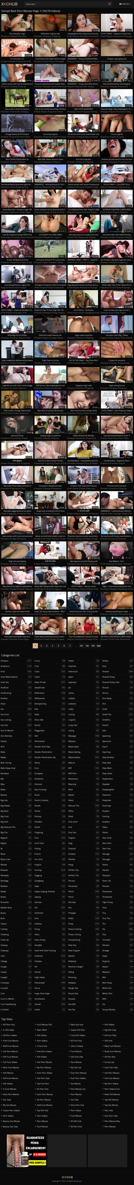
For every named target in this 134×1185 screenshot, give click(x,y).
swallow (117, 822)
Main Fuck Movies (11, 1067)
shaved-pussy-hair (117, 682)
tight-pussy (117, 902)
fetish (50, 827)
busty (16, 913)
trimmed (81, 187)
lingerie (84, 720)
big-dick (16, 822)
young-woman (117, 1009)
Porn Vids (109, 1110)
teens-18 (117, 881)
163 (92, 645)
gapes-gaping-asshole (50, 891)
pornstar (84, 902)
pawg (90, 61)
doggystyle (13, 513)
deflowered (50, 698)
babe (127, 438)
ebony (24, 262)
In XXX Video (8, 1029)
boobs (16, 891)
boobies (16, 886)
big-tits (16, 832)
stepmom (117, 795)
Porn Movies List (78, 1089)
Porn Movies (42, 1121)
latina (48, 388)
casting (16, 929)
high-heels (50, 977)
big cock (72, 61)
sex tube (7, 1099)
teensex (57, 513)
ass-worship (16, 736)
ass (27, 187)
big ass (96, 61)
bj (16, 848)
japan (84, 677)
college (16, 961)
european (50, 773)
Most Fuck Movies (113, 1046)
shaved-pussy (117, 677)
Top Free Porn (43, 1083)
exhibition (50, 779)
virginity (61, 639)
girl (132, 614)
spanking (110, 564)
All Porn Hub (76, 1126)
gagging (50, 875)
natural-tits (84, 806)
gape (28, 212)
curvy (50, 661)
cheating (25, 111)
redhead (84, 961)
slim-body (117, 698)
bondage (16, 881)
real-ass (84, 945)
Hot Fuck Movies (112, 1078)
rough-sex (84, 988)
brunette (23, 36)
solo (117, 730)
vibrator (117, 945)
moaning (72, 111)
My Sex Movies (9, 1105)
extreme (30, 614)
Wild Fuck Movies (10, 1046)
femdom (54, 262)
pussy (118, 337)
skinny (52, 61)
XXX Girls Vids (77, 1056)
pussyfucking (84, 940)
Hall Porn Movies (44, 1062)
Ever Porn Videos (78, 1078)
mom (61, 111)
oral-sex (84, 832)
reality (47, 639)
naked (84, 795)
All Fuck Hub (76, 1040)
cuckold (16, 988)
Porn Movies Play (112, 1121)
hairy (28, 136)
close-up (16, 940)
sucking (117, 816)
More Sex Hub (77, 1024)
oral (42, 388)
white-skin (117, 993)
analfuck (16, 687)
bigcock (16, 838)
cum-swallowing (16, 1004)
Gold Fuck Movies (44, 1105)
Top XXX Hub (42, 1110)
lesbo (84, 709)
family (38, 111)
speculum (117, 741)
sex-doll (84, 1004)
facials (50, 806)
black (16, 854)
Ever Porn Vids (111, 1115)
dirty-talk (50, 720)
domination (50, 741)
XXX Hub (108, 1040)
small (117, 709)
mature (84, 763)
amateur (39, 36)
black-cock (16, 859)
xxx (117, 1004)
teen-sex (117, 848)
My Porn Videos (111, 1083)
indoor (84, 661)
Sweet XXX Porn (78, 1029)
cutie (63, 212)
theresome (117, 891)
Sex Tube (75, 1099)
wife (18, 111)
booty (16, 897)
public (61, 262)
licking (84, 714)
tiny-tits (117, 918)
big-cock (16, 816)
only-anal (84, 822)
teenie (56, 136)
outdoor (6, 136)
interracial (84, 671)
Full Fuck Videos (10, 1062)
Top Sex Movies (111, 1105)
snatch (117, 725)
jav (84, 687)
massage (84, 736)
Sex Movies (76, 1083)
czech (50, 677)
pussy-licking (84, 934)
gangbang (90, 312)
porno (84, 897)
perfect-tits (84, 875)
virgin (96, 187)
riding (129, 111)
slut (117, 704)
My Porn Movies (44, 1067)
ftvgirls (50, 865)
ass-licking (16, 720)
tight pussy (15, 212)
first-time (50, 843)
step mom (53, 111)
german (50, 902)
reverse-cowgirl (84, 967)
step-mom (117, 768)
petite (130, 61)
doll (50, 736)
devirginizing (50, 704)
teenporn (48, 513)
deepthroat (48, 162)
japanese (94, 564)
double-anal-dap (50, 747)
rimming (84, 977)
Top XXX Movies (111, 1099)
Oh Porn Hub (42, 1089)
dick (50, 709)
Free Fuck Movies (10, 1040)
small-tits (117, 714)
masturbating (84, 752)
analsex (16, 698)
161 (81, 645)
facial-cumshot (50, 800)
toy (117, 929)
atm (16, 747)
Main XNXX (42, 1029)
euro (50, 768)
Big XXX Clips (110, 1029)
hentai (50, 972)
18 (29, 61)
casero (16, 924)
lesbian (84, 698)
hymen (50, 1004)
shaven (117, 687)
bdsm (46, 262)
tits (22, 136)
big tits (76, 36)
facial (61, 337)
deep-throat (50, 682)
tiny (117, 913)
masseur (84, 741)
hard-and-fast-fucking (50, 950)
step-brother (117, 757)
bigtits (16, 843)
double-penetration (50, 752)
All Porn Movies (44, 1099)
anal (46, 61)
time (117, 907)
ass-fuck (16, 714)
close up (23, 86)
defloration (50, 693)
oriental (84, 848)
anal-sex (16, 682)
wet (117, 977)
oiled (84, 816)
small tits (6, 438)
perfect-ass (84, 870)
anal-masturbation (16, 677)
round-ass (84, 993)
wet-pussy (117, 983)
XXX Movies (8, 1072)
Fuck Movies (42, 1126)
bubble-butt (16, 907)
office (84, 811)
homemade (62, 86)
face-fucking (50, 789)
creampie (16, 983)
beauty (16, 795)
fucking (122, 61)
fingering (57, 36)
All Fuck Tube (110, 1035)
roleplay (84, 983)
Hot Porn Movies (10, 1051)
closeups (16, 950)
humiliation (50, 999)
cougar (16, 967)
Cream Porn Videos (11, 1110)
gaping (50, 897)
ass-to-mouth (16, 730)
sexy (78, 61)
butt (16, 918)
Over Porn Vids (111, 1067)
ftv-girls (50, 859)
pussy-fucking (84, 929)
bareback (16, 773)
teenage (117, 854)
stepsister (22, 363)
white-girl (117, 988)
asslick (16, 741)
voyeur (117, 967)
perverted (84, 886)
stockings (117, 806)
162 (87, 645)
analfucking (16, 693)
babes (16, 757)
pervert (94, 413)
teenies (117, 870)
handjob (94, 463)
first (50, 838)
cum (131, 589)
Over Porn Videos (44, 1072)
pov (84, 907)
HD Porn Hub (9, 1024)
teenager (128, 36)
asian (60, 187)
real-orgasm (84, 950)
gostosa (50, 924)
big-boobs (16, 806)
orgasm (84, 838)
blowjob (14, 36)
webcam (117, 972)
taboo (45, 111)
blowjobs (114, 388)
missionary (84, 779)
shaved (47, 212)
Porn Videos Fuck (112, 1089)
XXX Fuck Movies (10, 1056)
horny (50, 988)
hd (77, 237)
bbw (16, 784)
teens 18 (58, 463)
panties (84, 859)
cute (97, 312)
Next (98, 645)
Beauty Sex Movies (11, 1121)
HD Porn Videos (10, 1035)
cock (16, 956)
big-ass (16, 800)
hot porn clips (43, 1078)
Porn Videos (8, 1115)
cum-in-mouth (16, 999)
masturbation (84, 757)
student (117, 811)
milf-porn (84, 773)
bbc (84, 61)
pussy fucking (124, 363)
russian (63, 136)
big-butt (16, 811)
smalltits (117, 720)
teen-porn (117, 843)
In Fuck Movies (9, 1089)
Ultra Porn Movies (11, 1094)
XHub (9, 4)
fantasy (50, 816)
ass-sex (16, 725)
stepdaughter (117, 789)
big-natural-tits (16, 827)
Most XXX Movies (112, 1094)
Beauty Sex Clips (10, 1126)
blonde (129, 337)
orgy (84, 843)
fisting (50, 848)
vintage (117, 950)
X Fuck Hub (42, 1046)
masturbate (57, 388)
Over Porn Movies (45, 1094)
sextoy (117, 661)
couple (5, 61)
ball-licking (16, 763)
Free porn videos (44, 1051)
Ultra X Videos (77, 1046)
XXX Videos (8, 1083)
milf (70, 36)
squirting (50, 463)
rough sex (86, 111)
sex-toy (84, 1009)
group (91, 589)
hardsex (114, 363)
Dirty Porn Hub (77, 1105)
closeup (14, 86)
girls (50, 918)
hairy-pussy (50, 940)
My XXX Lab (76, 1067)
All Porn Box (110, 1056)
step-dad (117, 763)
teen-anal (117, 838)
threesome (119, 36)
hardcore (6, 36)
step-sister (117, 773)
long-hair (84, 725)
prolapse (84, 913)
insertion (84, 666)
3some (95, 136)
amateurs (16, 666)
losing (84, 730)
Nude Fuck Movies (113, 1051)
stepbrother (117, 779)
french (50, 854)
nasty (84, 800)
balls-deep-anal (16, 768)
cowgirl (23, 287)
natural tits (94, 36)
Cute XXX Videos (78, 1035)
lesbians (84, 704)
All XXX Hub (76, 1121)
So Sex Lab (109, 1062)
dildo (117, 312)
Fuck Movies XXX (44, 1024)
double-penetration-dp (50, 757)
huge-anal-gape (50, 993)
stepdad (117, 784)
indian (71, 237)
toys (117, 934)
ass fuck (128, 162)
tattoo (109, 212)
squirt (117, 747)
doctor (50, 725)
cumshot (14, 162)
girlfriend (50, 913)
